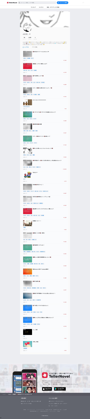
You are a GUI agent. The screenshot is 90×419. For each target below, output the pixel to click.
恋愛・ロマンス (51, 401)
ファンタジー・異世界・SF (54, 403)
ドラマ (52, 405)
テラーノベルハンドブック (31, 409)
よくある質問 (65, 409)
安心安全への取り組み (49, 409)
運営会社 (58, 411)
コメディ (56, 405)
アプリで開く (35, 47)
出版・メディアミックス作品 (26, 403)
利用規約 (24, 409)
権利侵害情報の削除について (34, 411)
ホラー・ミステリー (63, 403)
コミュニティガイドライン (40, 409)
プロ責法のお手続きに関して (44, 411)
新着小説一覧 (23, 401)
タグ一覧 (28, 401)
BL (49, 405)
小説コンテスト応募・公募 (36, 401)
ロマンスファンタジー (60, 401)
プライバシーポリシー (53, 411)
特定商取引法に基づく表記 (57, 409)
